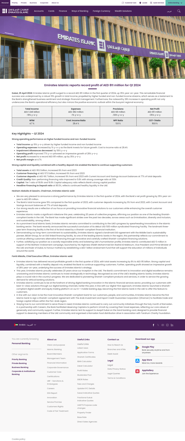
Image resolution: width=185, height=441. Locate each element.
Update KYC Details (86, 388)
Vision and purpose (56, 345)
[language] (25, 324)
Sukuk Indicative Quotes (88, 393)
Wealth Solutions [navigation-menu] (123, 11)
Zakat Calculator (85, 366)
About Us (55, 3)
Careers (50, 388)
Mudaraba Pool (84, 375)
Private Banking (19, 363)
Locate (143, 3)
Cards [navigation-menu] (51, 11)
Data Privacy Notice (117, 369)
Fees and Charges (85, 384)
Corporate (44, 3)
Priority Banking (19, 359)
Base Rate (82, 417)
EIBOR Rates (82, 379)
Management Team (56, 358)
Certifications (53, 376)
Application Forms (85, 352)
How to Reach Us (115, 345)
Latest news (82, 348)
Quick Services (157, 3)
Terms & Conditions (117, 378)
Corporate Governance (58, 367)
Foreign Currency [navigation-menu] (101, 11)
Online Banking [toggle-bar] (175, 3)
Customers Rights (55, 406)
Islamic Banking (54, 349)
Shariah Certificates (86, 357)
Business (33, 3)
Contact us (113, 339)
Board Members (54, 354)
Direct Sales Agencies (87, 422)
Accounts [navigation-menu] (39, 11)
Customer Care (129, 3)
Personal (5, 3)
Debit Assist (113, 354)
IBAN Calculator (84, 361)
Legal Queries (114, 373)
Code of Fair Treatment (57, 411)
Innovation (52, 397)
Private (24, 3)
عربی (169, 11)
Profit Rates (82, 370)
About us (52, 339)
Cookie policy (18, 439)
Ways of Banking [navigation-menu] (80, 11)
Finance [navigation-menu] (63, 11)
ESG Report (52, 393)
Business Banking (20, 367)
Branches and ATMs (117, 349)
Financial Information (57, 363)
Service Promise (54, 402)
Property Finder (84, 413)
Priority (15, 3)
